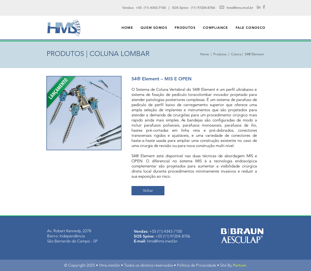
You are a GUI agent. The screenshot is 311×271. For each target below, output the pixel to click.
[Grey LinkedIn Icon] (258, 7)
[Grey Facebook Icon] (263, 7)
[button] (185, 27)
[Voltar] (147, 190)
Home (205, 54)
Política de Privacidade (196, 265)
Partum (239, 265)
